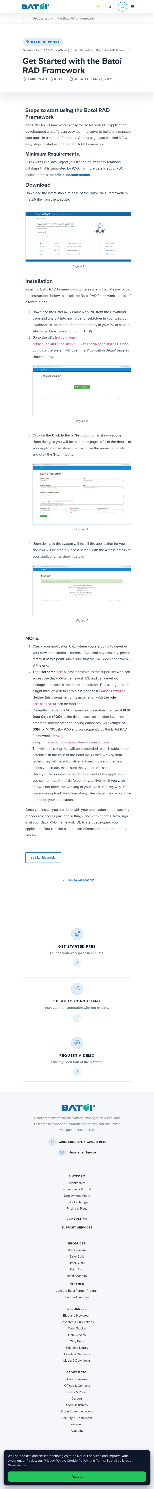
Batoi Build (77, 1256)
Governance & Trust (77, 1189)
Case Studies (77, 1328)
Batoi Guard (77, 1263)
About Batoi (77, 1372)
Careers (77, 1398)
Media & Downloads (77, 1360)
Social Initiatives (77, 1405)
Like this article (43, 857)
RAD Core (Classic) (56, 50)
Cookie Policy (77, 1460)
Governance (17, 1465)
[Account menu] (122, 7)
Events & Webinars (77, 1354)
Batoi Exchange (77, 1202)
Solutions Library (77, 1347)
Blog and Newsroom (77, 1315)
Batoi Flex (77, 1269)
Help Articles (77, 1335)
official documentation (72, 174)
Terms (100, 1460)
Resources (76, 1309)
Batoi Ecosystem (77, 1379)
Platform (77, 1176)
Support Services (76, 1227)
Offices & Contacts (77, 1385)
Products (77, 1243)
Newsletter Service (82, 1152)
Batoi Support (43, 42)
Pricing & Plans (77, 1208)
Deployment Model (77, 1195)
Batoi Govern (77, 1250)
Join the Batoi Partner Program (77, 1290)
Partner (77, 1284)
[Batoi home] (77, 1107)
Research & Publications (77, 1322)
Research (77, 1424)
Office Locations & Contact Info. (82, 1141)
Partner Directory (77, 1297)
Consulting (77, 1218)
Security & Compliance (77, 1418)
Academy (77, 1430)
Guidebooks (31, 50)
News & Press (77, 1392)
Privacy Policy (54, 1460)
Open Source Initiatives (77, 1411)
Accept (77, 1476)
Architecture (77, 1183)
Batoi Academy (77, 1276)
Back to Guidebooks (78, 880)
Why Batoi (77, 1341)
